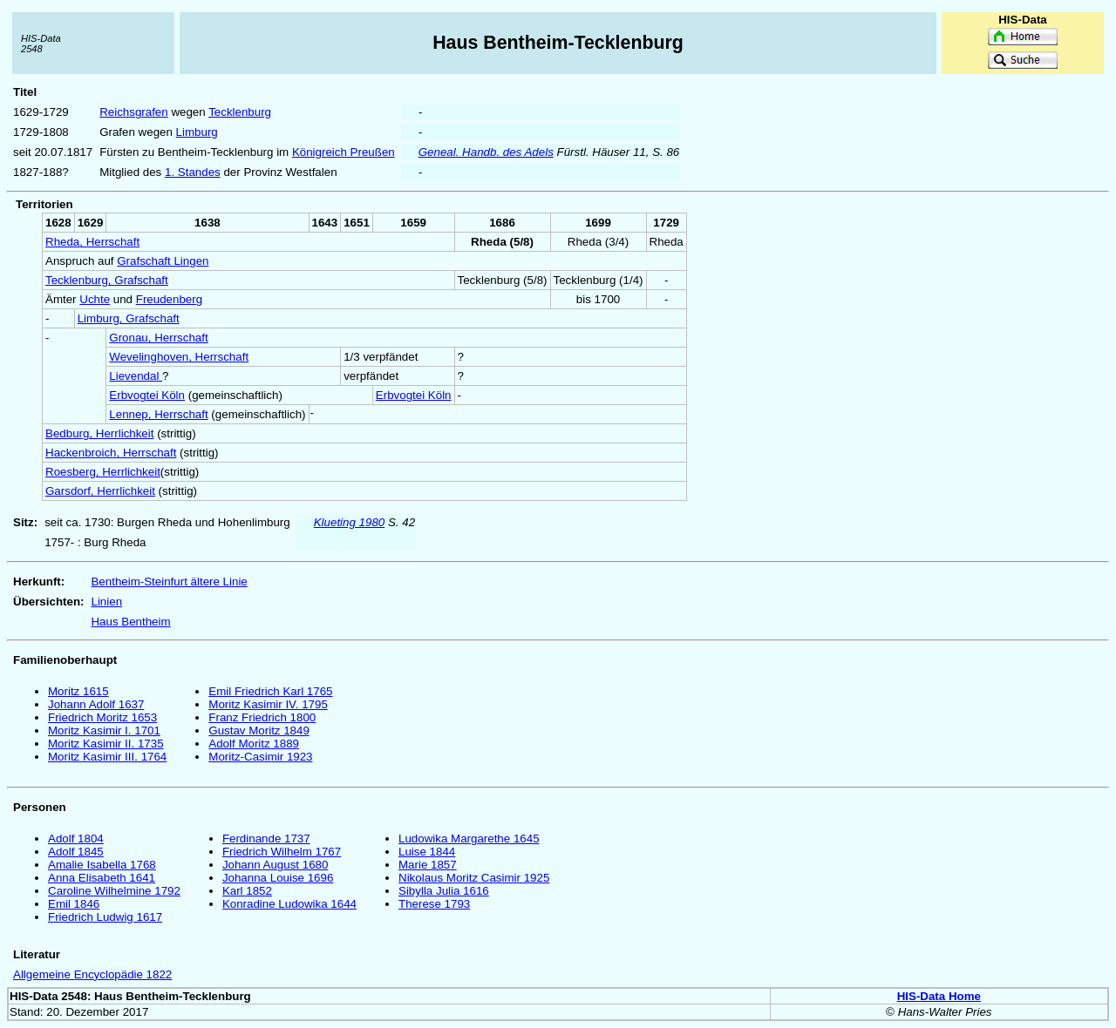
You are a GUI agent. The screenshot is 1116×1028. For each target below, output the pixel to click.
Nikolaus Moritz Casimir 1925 (473, 877)
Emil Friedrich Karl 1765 (270, 691)
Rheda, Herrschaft (92, 241)
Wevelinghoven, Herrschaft (178, 356)
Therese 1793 (434, 903)
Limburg (197, 132)
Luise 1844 (426, 851)
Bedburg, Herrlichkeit (99, 433)
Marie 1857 (427, 864)
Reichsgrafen (133, 111)
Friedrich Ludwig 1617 (105, 916)
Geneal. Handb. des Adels (486, 152)
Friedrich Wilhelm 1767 (281, 851)
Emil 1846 (73, 903)
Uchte (94, 299)
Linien (106, 601)
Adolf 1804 (76, 838)
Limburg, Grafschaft (129, 318)
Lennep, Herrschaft (158, 414)
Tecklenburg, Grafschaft (106, 280)
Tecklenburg (239, 111)
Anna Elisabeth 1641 (101, 877)
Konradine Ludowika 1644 (289, 903)
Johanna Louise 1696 (277, 877)
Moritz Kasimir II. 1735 (106, 743)
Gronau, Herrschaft (158, 337)
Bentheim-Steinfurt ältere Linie (169, 581)
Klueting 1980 (349, 522)
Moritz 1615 (78, 691)
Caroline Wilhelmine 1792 (114, 890)
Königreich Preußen (343, 152)
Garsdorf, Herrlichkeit (100, 490)
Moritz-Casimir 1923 (260, 756)
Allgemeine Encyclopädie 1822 (92, 974)
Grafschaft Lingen (162, 260)
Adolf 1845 (76, 851)
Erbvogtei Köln (147, 395)
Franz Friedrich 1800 (262, 717)
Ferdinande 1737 (266, 838)
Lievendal (135, 375)
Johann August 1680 (275, 864)
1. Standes (193, 172)
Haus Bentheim (130, 621)
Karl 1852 (247, 890)
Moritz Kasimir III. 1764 (107, 756)
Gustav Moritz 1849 (259, 730)
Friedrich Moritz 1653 (102, 717)
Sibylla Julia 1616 (443, 890)
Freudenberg (169, 299)
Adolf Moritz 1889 (253, 743)
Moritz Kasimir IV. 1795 (268, 704)
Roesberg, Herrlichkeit (102, 471)
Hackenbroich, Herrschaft (110, 452)
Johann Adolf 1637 (96, 704)
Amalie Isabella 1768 (102, 864)
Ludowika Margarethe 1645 (469, 838)
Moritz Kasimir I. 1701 (104, 730)
